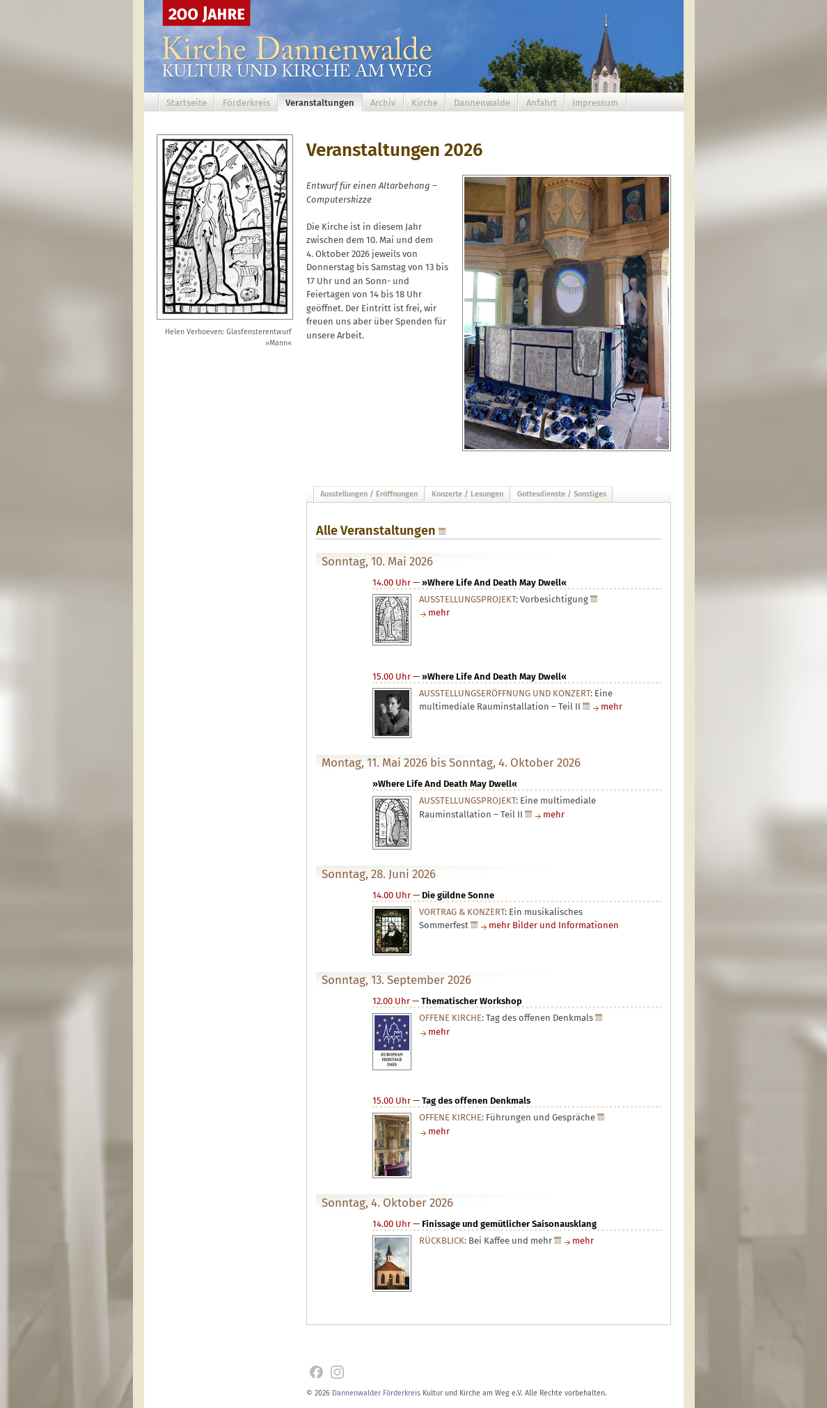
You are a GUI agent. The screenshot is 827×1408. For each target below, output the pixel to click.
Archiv (382, 102)
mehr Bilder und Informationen (554, 925)
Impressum (595, 102)
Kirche (424, 102)
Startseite (186, 102)
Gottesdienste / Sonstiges (561, 494)
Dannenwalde (482, 102)
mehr (439, 612)
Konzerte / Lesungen (467, 494)
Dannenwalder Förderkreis (376, 1393)
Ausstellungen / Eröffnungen (369, 494)
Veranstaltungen (319, 102)
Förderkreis (246, 102)
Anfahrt (541, 102)
